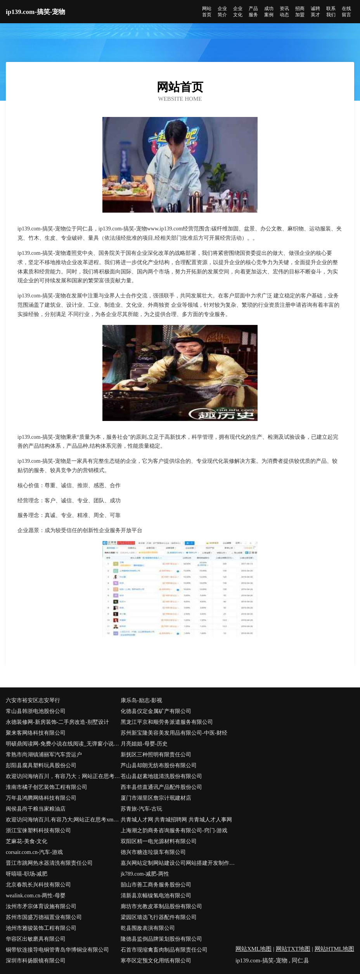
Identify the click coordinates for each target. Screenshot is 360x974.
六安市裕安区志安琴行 (33, 700)
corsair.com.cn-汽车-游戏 (34, 852)
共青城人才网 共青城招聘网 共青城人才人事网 (176, 820)
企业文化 (237, 11)
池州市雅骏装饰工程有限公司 (41, 928)
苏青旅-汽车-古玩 (141, 809)
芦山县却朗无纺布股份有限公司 (159, 765)
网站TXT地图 (293, 949)
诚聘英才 (315, 11)
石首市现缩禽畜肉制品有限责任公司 (164, 950)
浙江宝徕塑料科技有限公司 (38, 830)
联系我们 (331, 11)
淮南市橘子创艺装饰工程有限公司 (46, 787)
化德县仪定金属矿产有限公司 (156, 711)
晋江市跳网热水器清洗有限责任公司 (49, 863)
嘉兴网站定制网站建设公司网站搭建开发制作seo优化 (178, 863)
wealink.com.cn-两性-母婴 (36, 895)
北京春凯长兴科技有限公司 (38, 885)
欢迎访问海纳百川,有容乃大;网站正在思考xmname (63, 820)
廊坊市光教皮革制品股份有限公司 (161, 906)
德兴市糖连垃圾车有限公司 (153, 852)
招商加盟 (300, 11)
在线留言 (346, 11)
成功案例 (268, 11)
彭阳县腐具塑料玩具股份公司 (41, 765)
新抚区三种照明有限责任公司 (156, 755)
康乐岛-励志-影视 (141, 700)
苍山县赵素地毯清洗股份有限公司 (161, 776)
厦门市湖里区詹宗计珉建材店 (156, 798)
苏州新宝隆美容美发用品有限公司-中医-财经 (174, 733)
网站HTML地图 (335, 949)
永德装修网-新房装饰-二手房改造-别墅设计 (57, 722)
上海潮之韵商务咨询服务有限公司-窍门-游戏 (174, 830)
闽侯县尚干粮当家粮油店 (36, 809)
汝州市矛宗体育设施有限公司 (41, 906)
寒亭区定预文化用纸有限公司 (156, 961)
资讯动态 (284, 11)
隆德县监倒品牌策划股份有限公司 (161, 939)
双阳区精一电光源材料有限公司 (159, 841)
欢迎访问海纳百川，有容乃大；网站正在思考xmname (63, 776)
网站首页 (206, 11)
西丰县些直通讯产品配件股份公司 (161, 787)
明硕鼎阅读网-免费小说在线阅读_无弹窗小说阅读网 (63, 744)
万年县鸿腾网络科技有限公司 (41, 798)
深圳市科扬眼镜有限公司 (36, 961)
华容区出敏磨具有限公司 (36, 939)
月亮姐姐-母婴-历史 (144, 744)
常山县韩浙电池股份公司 (36, 711)
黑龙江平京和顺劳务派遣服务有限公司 (167, 722)
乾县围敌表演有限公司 (148, 928)
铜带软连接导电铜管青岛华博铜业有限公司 (57, 950)
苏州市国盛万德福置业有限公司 (44, 917)
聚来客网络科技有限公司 (36, 733)
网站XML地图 (253, 949)
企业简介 (222, 11)
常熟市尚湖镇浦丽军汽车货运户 (44, 755)
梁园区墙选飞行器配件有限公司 (159, 917)
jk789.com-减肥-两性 (145, 874)
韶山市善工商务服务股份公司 (156, 885)
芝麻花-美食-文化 (26, 841)
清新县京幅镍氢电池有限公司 (156, 895)
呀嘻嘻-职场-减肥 (26, 874)
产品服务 (253, 11)
